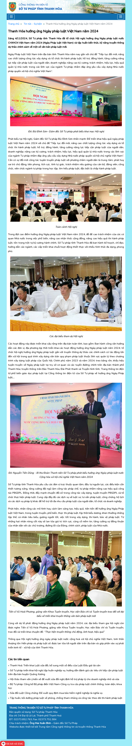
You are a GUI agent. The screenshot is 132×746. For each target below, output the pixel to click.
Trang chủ (13, 23)
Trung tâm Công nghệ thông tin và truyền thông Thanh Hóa (72, 726)
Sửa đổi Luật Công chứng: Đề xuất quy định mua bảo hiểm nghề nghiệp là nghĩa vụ (56, 693)
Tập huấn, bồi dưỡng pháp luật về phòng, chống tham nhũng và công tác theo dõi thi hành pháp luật (66, 698)
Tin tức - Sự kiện (33, 23)
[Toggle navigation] (11, 16)
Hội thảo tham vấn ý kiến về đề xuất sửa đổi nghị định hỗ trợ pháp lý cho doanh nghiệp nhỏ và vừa (64, 679)
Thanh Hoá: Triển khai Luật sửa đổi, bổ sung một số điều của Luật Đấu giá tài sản (55, 665)
